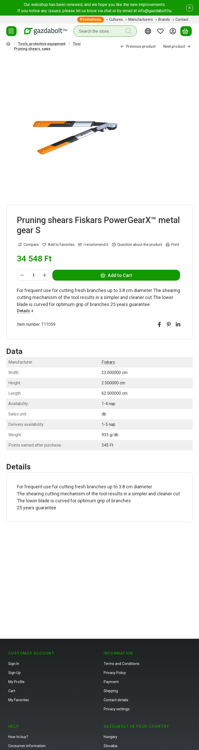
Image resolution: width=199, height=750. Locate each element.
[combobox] (105, 31)
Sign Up (14, 673)
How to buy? (18, 737)
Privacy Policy (115, 673)
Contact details (116, 700)
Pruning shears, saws (32, 49)
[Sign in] (173, 31)
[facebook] (159, 324)
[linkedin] (178, 324)
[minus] (22, 275)
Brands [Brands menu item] (164, 19)
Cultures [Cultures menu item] (116, 19)
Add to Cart (116, 275)
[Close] (189, 8)
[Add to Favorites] (58, 244)
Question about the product (137, 244)
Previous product (137, 46)
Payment (111, 682)
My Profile (16, 682)
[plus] (44, 275)
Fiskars (108, 362)
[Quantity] (33, 275)
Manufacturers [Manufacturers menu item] (140, 19)
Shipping (111, 691)
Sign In (13, 664)
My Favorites (18, 700)
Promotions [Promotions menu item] (90, 19)
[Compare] (28, 244)
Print (172, 244)
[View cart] (186, 31)
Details (25, 310)
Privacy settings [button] (117, 709)
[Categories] (11, 31)
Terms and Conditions (121, 664)
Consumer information (27, 746)
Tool (77, 44)
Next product (176, 46)
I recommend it (93, 244)
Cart (11, 691)
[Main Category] (8, 44)
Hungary (110, 737)
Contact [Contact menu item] (181, 19)
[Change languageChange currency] (148, 31)
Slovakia (110, 746)
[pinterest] (169, 324)
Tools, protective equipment (41, 44)
